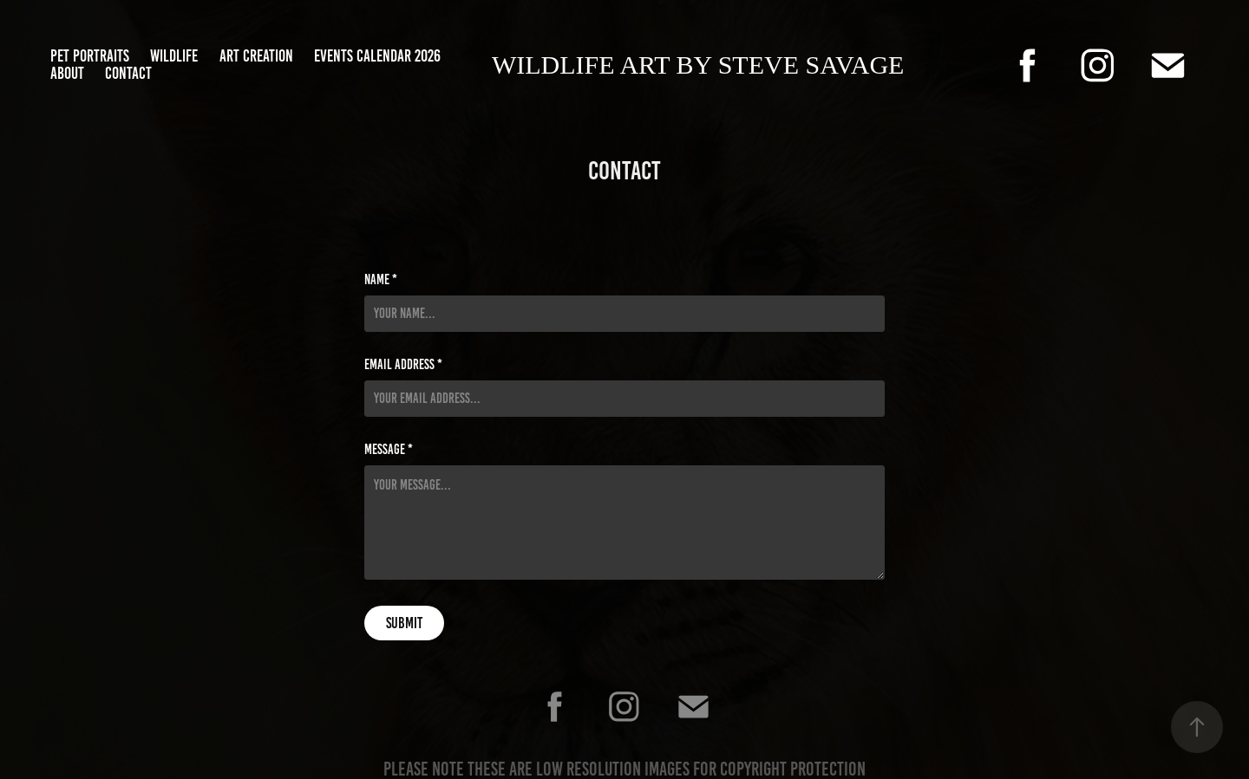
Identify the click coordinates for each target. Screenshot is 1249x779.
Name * (380, 280)
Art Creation (256, 56)
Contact (128, 73)
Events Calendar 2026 (377, 56)
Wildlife (174, 56)
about (67, 73)
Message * (388, 450)
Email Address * (403, 365)
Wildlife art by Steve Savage (698, 64)
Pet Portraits (89, 56)
